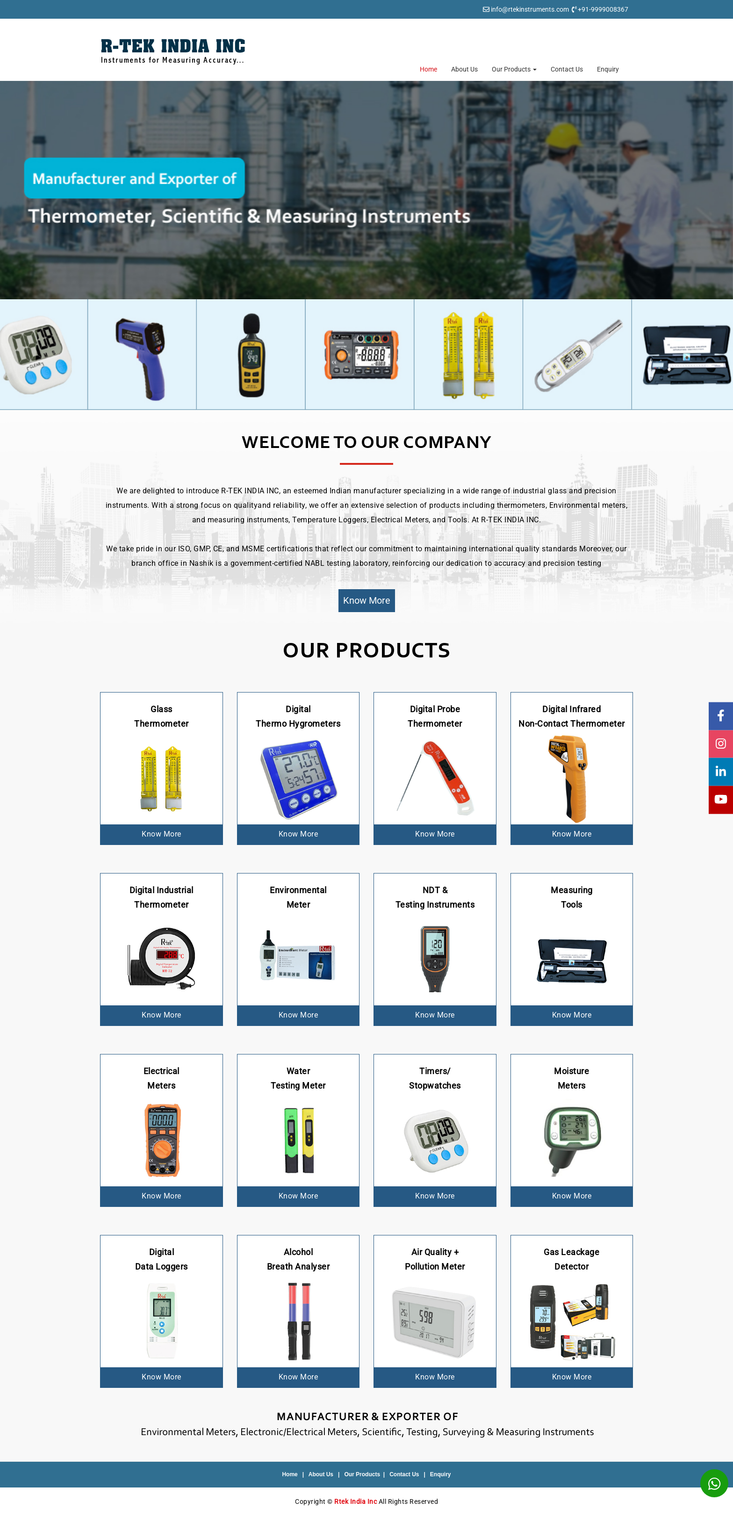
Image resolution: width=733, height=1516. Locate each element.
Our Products (514, 69)
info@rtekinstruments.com (530, 9)
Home (428, 69)
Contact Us (567, 69)
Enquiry (608, 69)
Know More (366, 600)
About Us (464, 69)
